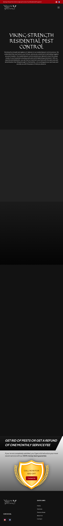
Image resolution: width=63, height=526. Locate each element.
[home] (9, 7)
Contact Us (31, 478)
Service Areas (41, 512)
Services (39, 509)
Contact (39, 519)
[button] (58, 7)
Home (39, 506)
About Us (40, 515)
